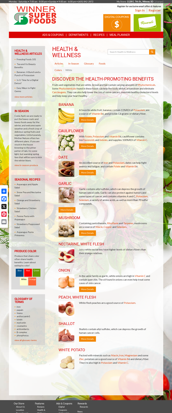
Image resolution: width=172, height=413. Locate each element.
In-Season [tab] (73, 63)
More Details (87, 119)
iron (19, 306)
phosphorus (23, 335)
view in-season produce (26, 165)
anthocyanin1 (23, 316)
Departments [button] (78, 34)
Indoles (104, 139)
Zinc (81, 358)
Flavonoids (89, 139)
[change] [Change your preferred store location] (159, 1)
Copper (108, 226)
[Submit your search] (152, 52)
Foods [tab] (102, 63)
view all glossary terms (25, 340)
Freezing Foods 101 (26, 59)
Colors (58, 69)
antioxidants (23, 329)
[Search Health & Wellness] (129, 52)
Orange (32, 279)
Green (36, 270)
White (24, 279)
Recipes (99, 34)
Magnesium (131, 355)
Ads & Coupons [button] (53, 34)
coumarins (22, 325)
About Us (20, 407)
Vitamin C (141, 139)
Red (28, 270)
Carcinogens (59, 92)
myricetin (21, 322)
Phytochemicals (146, 84)
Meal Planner (120, 34)
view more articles (23, 96)
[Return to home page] (35, 15)
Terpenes (128, 223)
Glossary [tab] (89, 63)
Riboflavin (112, 223)
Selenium (84, 199)
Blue (20, 270)
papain (20, 310)
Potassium (139, 109)
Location (20, 410)
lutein (19, 319)
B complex (22, 332)
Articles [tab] (59, 63)
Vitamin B (96, 113)
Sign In (140, 10)
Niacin (99, 226)
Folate (88, 136)
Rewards (84, 407)
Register (155, 10)
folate (20, 313)
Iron (106, 162)
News (80, 411)
